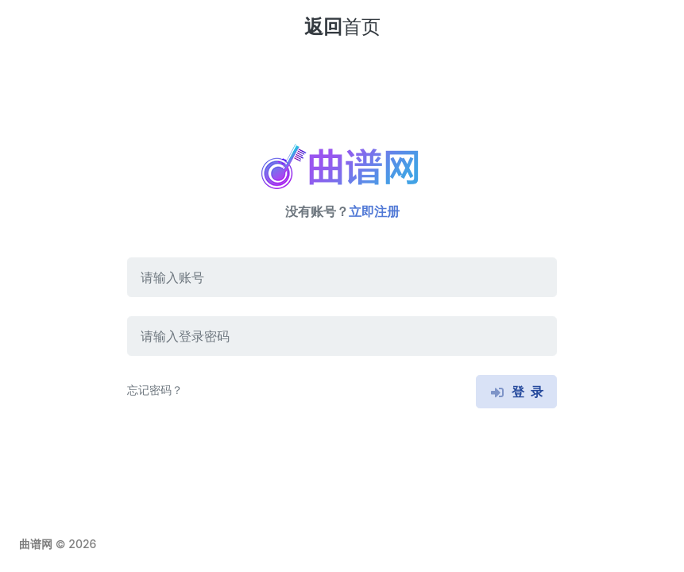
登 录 (516, 392)
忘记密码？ (155, 389)
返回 (342, 26)
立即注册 (374, 211)
